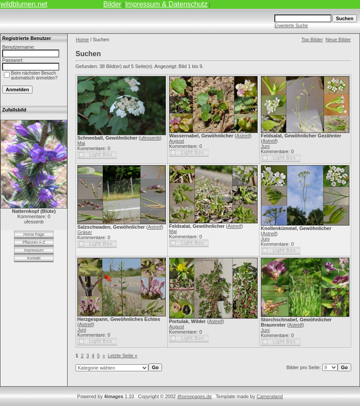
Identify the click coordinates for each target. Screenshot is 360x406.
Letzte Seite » (122, 355)
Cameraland (269, 396)
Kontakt (34, 258)
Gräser (84, 232)
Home (82, 39)
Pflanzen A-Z (33, 242)
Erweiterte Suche (291, 25)
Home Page (33, 234)
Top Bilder (312, 39)
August (176, 141)
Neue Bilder (338, 39)
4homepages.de (194, 396)
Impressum (34, 250)
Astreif (243, 135)
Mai (81, 143)
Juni (265, 146)
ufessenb (150, 137)
